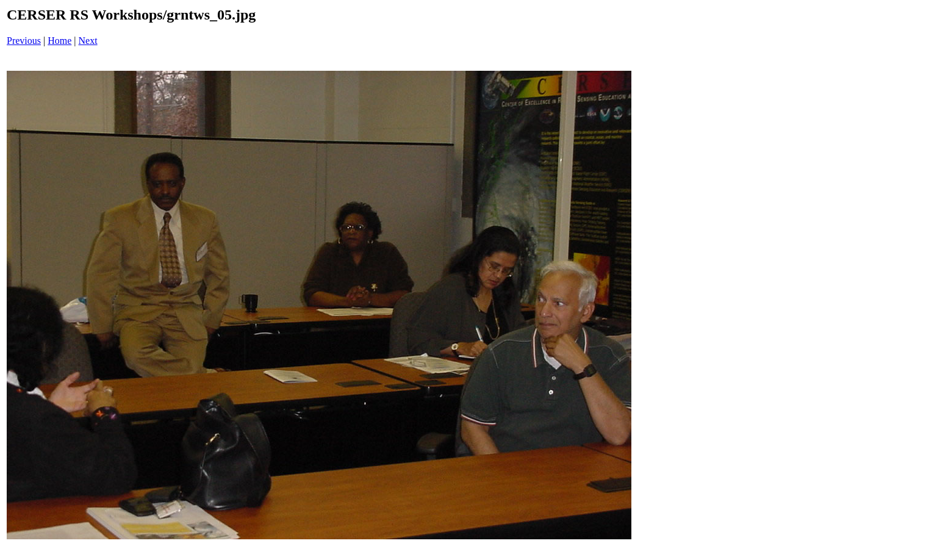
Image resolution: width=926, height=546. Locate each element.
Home (59, 40)
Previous (24, 40)
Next (88, 40)
